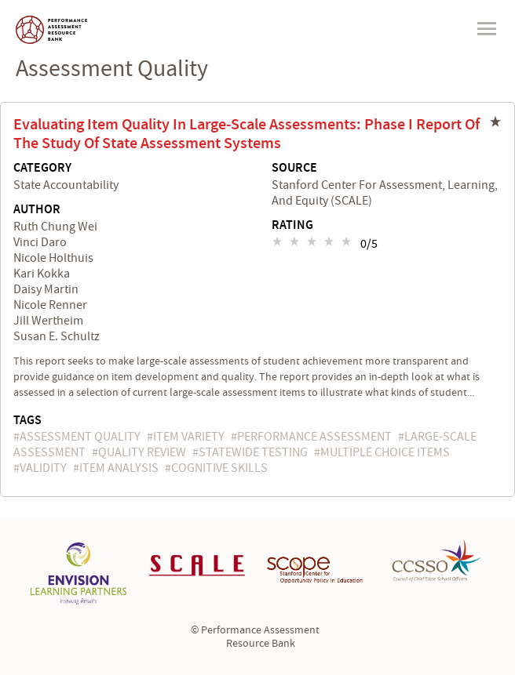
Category (42, 168)
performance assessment (314, 437)
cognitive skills (219, 468)
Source (294, 168)
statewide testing (253, 452)
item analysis (119, 468)
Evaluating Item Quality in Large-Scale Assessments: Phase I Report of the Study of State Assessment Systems (246, 134)
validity (43, 468)
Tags (27, 420)
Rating (292, 226)
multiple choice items (385, 452)
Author (36, 210)
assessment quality (80, 437)
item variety (189, 437)
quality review (142, 452)
